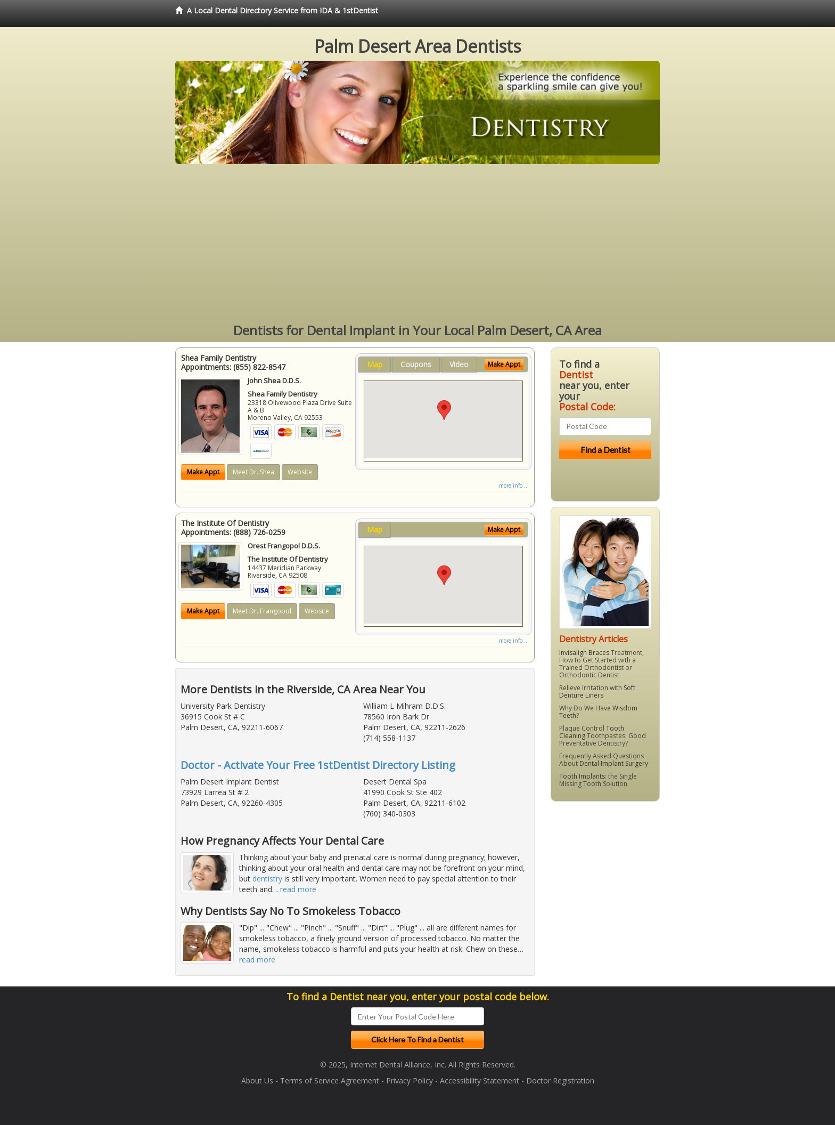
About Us (257, 1080)
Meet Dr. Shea (253, 471)
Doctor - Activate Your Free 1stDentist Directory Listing (318, 765)
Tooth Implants (582, 776)
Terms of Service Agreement (329, 1080)
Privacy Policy (409, 1080)
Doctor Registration (560, 1080)
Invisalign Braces (584, 652)
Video (459, 364)
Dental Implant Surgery (613, 763)
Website (300, 471)
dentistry (267, 878)
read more (298, 889)
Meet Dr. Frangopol (262, 611)
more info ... (514, 485)
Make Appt (203, 471)
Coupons (415, 364)
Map (374, 364)
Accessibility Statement (479, 1080)
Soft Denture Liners (597, 691)
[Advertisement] (417, 244)
